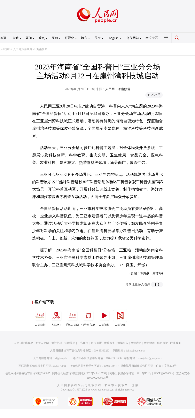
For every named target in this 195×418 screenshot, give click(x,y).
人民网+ (56, 317)
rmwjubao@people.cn (150, 358)
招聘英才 (69, 343)
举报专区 (151, 38)
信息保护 (162, 343)
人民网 (5, 49)
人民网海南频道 (22, 49)
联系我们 (175, 343)
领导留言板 (88, 317)
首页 (3, 38)
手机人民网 (72, 317)
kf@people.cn (62, 358)
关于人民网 (42, 343)
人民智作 (120, 317)
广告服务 (83, 343)
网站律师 (149, 343)
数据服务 (122, 343)
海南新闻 (41, 49)
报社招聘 (56, 343)
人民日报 (40, 317)
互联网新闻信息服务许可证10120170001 (42, 365)
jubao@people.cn (135, 350)
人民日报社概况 (23, 343)
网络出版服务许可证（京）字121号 (130, 373)
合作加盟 (96, 343)
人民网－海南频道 (117, 89)
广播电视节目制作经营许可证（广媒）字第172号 (147, 365)
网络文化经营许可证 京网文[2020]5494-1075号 (80, 373)
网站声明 (136, 343)
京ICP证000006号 (164, 373)
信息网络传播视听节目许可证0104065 (27, 373)
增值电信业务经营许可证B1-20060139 (92, 365)
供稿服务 (109, 343)
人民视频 (104, 317)
